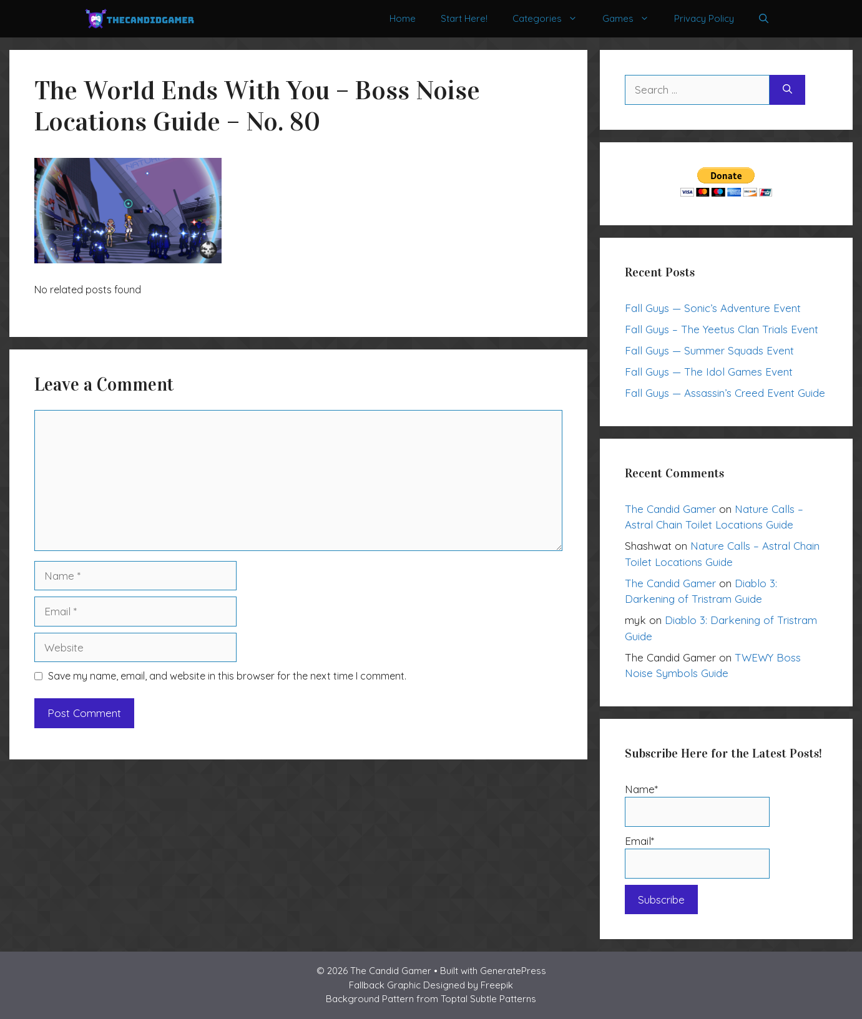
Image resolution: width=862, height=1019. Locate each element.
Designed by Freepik (468, 985)
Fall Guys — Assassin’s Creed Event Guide (725, 392)
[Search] (787, 90)
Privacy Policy (704, 18)
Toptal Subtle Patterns (488, 999)
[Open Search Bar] (764, 18)
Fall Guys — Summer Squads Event (709, 350)
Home (402, 18)
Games (632, 18)
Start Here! (464, 18)
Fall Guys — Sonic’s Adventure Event (713, 307)
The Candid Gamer (670, 508)
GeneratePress (513, 971)
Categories (551, 18)
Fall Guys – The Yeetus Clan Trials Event (721, 329)
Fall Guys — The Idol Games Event (709, 371)
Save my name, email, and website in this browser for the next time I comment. (227, 676)
